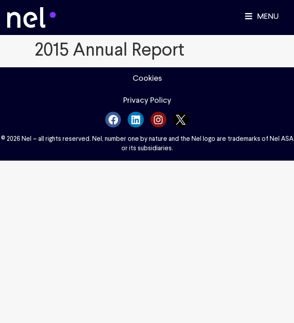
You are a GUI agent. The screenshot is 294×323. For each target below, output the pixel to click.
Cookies (147, 78)
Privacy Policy (147, 100)
